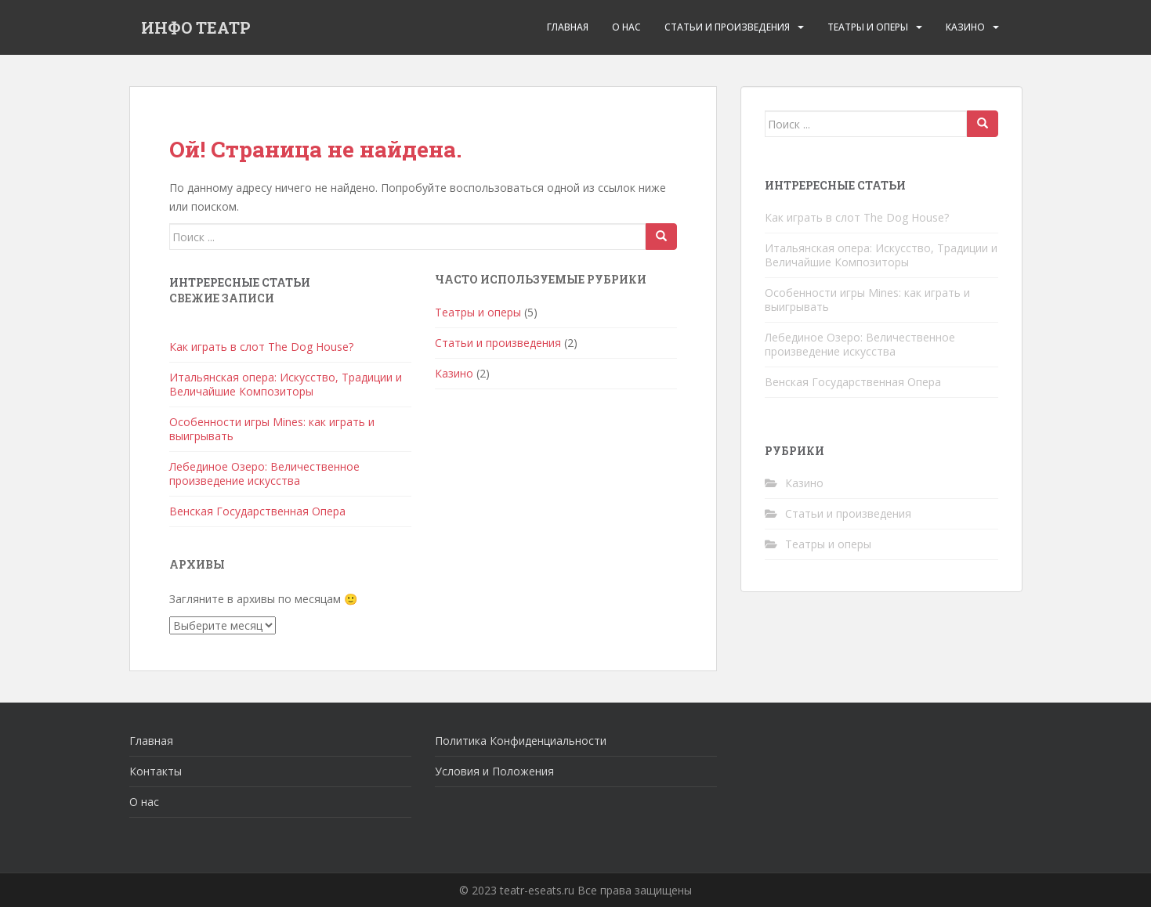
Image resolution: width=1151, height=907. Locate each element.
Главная (567, 27)
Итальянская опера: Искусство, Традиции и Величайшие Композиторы (285, 384)
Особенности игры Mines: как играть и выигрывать (272, 428)
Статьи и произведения (727, 27)
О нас (144, 801)
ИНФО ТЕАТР (196, 27)
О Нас (626, 27)
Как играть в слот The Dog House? (261, 346)
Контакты (155, 771)
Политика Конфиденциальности (520, 740)
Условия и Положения (494, 771)
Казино (965, 27)
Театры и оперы (867, 27)
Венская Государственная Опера (257, 511)
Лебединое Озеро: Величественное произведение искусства (264, 473)
